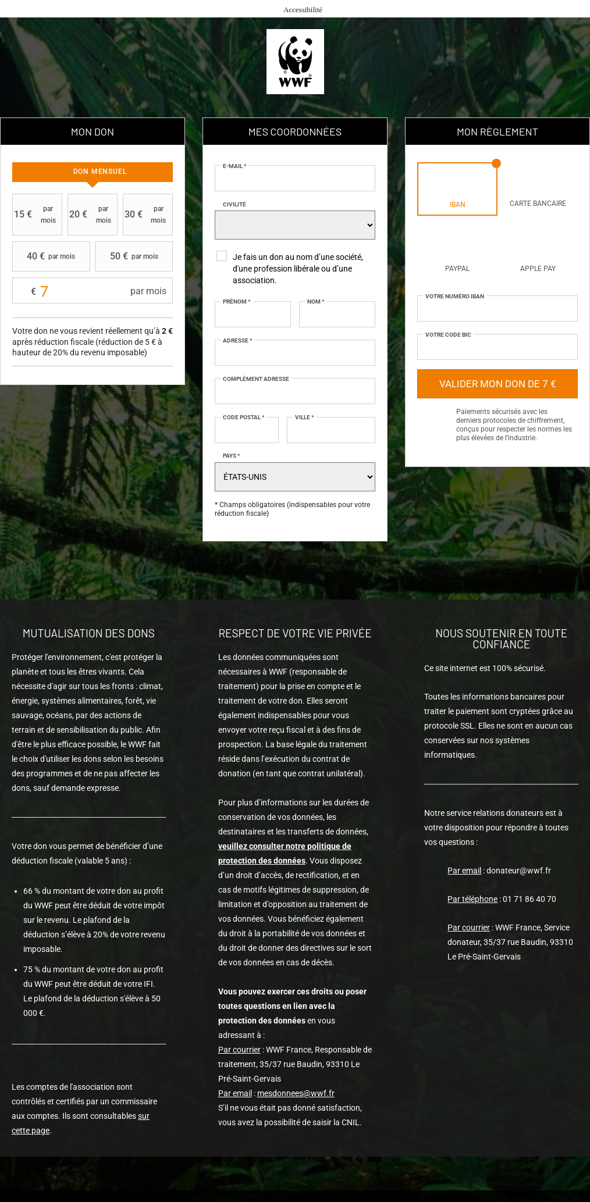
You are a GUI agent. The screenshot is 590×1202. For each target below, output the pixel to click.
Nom (316, 301)
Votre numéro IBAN (454, 296)
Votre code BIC (448, 334)
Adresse (238, 340)
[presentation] (92, 172)
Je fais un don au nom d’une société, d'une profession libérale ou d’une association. (298, 268)
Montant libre (92, 291)
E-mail (235, 166)
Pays (231, 455)
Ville (304, 417)
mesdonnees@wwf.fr (296, 1093)
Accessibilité (302, 9)
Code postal (244, 417)
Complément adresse (256, 379)
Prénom (237, 301)
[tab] (92, 172)
